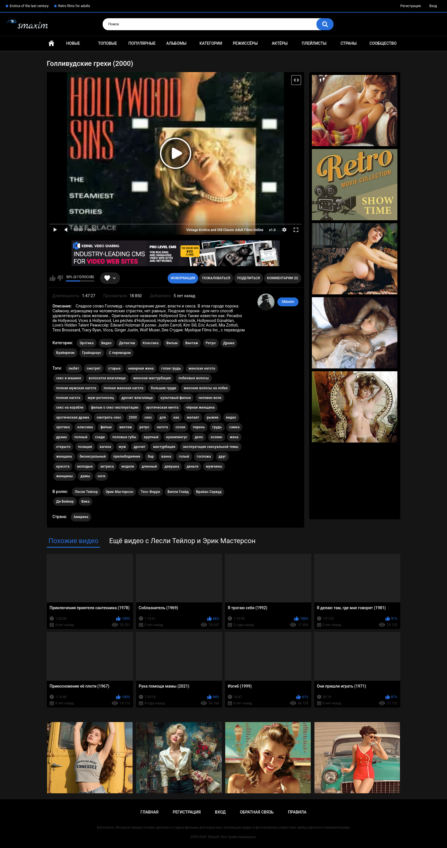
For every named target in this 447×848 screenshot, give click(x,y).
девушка (171, 466)
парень (199, 427)
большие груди (163, 388)
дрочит (140, 447)
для (163, 417)
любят (73, 368)
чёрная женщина (200, 407)
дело (199, 437)
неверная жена (141, 368)
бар (151, 456)
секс (148, 417)
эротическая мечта (162, 407)
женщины (64, 476)
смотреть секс (109, 417)
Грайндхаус (91, 353)
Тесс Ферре (150, 492)
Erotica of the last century (29, 6)
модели (127, 466)
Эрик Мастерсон (119, 492)
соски (180, 427)
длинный (149, 466)
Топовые (107, 43)
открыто (63, 447)
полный (81, 437)
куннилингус (176, 437)
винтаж (125, 427)
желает (193, 417)
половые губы (124, 437)
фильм (106, 427)
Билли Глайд (178, 492)
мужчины (214, 466)
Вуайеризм (65, 353)
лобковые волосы (193, 378)
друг (222, 456)
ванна (166, 456)
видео (231, 417)
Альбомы (176, 43)
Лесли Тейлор (86, 492)
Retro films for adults (74, 6)
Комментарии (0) (282, 278)
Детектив (127, 343)
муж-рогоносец (101, 398)
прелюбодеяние (126, 456)
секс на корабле (70, 407)
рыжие (212, 417)
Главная (51, 43)
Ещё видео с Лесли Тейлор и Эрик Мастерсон (182, 541)
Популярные (141, 43)
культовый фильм (175, 398)
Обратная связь (256, 812)
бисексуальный (93, 456)
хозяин (216, 437)
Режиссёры (245, 43)
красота (63, 466)
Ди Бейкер (65, 502)
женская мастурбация (152, 378)
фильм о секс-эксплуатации (114, 407)
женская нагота (201, 368)
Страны (348, 43)
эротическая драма (72, 417)
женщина (64, 456)
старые (114, 368)
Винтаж (191, 343)
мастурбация (164, 447)
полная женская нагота (123, 388)
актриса (107, 466)
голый (184, 456)
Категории (211, 43)
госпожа (204, 456)
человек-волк (210, 398)
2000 (133, 417)
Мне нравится (53, 278)
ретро (144, 427)
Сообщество (383, 43)
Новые (73, 43)
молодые (85, 466)
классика (85, 427)
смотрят (94, 368)
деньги (192, 466)
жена (234, 437)
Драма (228, 343)
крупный (151, 437)
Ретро (211, 343)
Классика (151, 343)
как (176, 417)
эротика (63, 427)
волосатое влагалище (107, 378)
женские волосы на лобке (206, 388)
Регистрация (410, 6)
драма (61, 437)
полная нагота (68, 398)
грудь (217, 427)
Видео (106, 343)
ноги (101, 476)
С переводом (120, 353)
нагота (162, 427)
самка (234, 427)
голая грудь (171, 368)
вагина (105, 447)
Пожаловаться (216, 278)
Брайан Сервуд (208, 492)
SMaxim (288, 302)
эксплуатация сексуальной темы (210, 447)
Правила (297, 812)
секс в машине (68, 378)
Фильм (172, 343)
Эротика (87, 343)
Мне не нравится (60, 278)
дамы (85, 476)
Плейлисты (314, 43)
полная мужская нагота (76, 388)
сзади (100, 437)
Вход (433, 6)
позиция (85, 447)
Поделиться (248, 278)
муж (122, 447)
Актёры (280, 43)
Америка (81, 517)
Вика (86, 502)
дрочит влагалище (137, 398)
